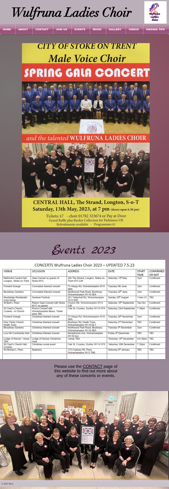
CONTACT (92, 366)
